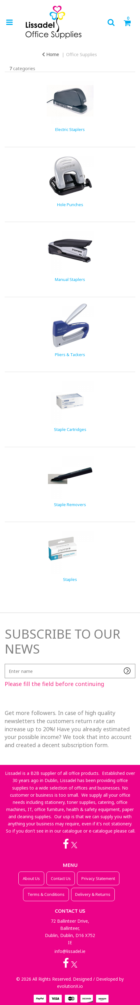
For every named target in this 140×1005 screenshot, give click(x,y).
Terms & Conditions (46, 894)
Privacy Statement (98, 878)
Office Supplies (81, 54)
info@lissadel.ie (70, 951)
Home (50, 54)
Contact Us (61, 878)
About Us (31, 878)
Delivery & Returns (92, 894)
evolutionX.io (70, 986)
